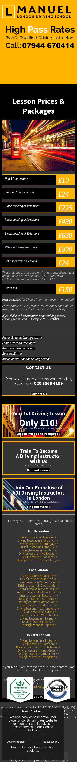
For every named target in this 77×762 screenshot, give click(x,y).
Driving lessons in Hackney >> (39, 557)
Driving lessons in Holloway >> (38, 553)
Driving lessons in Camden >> (39, 644)
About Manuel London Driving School (26, 358)
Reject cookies (51, 742)
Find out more (21, 747)
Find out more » (38, 470)
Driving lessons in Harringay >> (38, 544)
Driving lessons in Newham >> (38, 595)
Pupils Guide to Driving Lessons (22, 337)
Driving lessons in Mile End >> (38, 618)
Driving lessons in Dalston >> (38, 579)
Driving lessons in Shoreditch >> (38, 540)
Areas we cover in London (18, 348)
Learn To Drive (9, 61)
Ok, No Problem (16, 742)
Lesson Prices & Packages (18, 342)
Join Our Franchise (12, 67)
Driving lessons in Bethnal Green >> (38, 592)
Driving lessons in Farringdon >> (38, 657)
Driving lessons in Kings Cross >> (38, 650)
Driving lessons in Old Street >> (38, 654)
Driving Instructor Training (16, 64)
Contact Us (7, 70)
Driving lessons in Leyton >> (38, 612)
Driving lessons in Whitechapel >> (38, 582)
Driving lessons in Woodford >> (38, 615)
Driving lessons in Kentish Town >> (38, 647)
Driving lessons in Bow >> (38, 622)
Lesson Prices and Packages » (38, 433)
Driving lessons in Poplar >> (38, 625)
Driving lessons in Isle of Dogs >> (38, 589)
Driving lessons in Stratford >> (38, 599)
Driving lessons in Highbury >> (38, 547)
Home (4, 57)
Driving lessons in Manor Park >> (38, 602)
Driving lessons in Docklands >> (38, 585)
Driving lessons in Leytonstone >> (38, 608)
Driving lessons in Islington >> (38, 550)
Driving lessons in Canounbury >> (38, 560)
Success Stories (12, 353)
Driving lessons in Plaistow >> (38, 605)
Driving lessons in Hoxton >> (38, 537)
